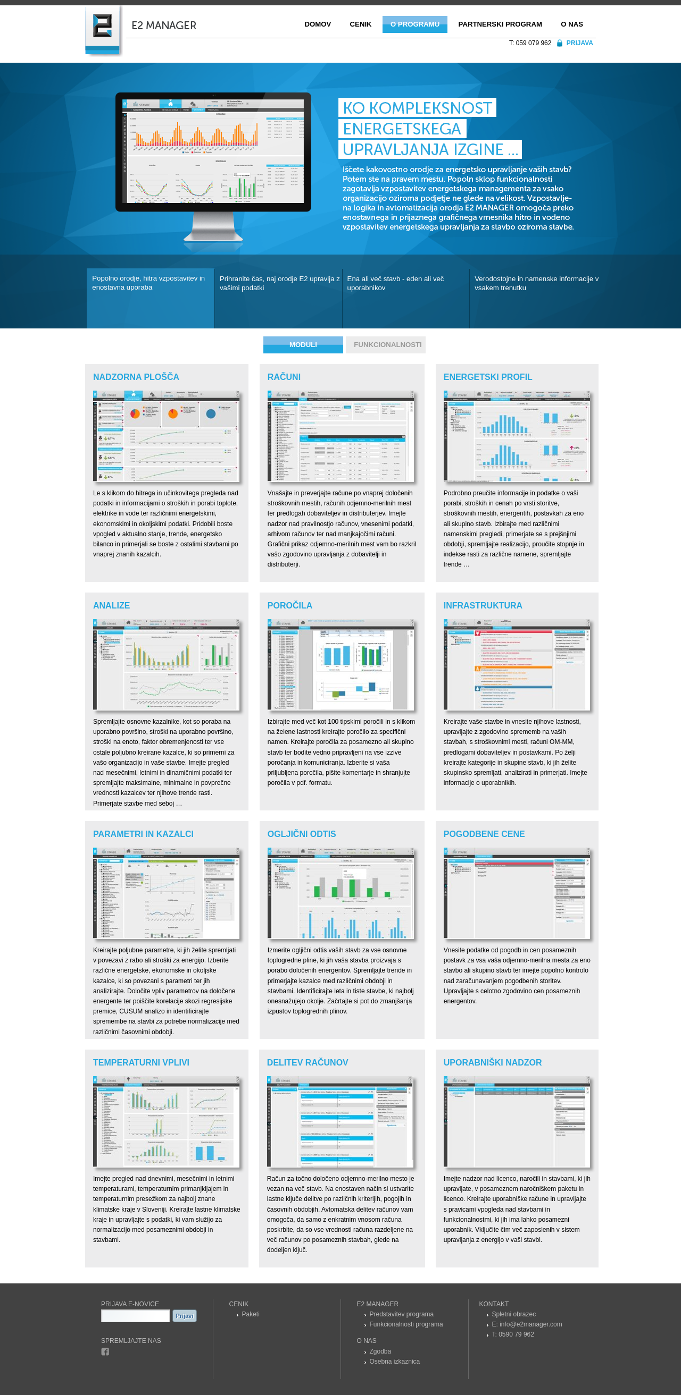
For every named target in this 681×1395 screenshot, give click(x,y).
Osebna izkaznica (395, 1361)
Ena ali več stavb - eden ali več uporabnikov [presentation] (395, 283)
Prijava (580, 43)
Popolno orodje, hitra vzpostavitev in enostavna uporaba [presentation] (148, 282)
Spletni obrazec (514, 1314)
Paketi (251, 1314)
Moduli (303, 345)
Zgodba (381, 1351)
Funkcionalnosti (387, 345)
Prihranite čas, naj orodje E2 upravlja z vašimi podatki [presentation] (280, 283)
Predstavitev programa (402, 1314)
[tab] (150, 298)
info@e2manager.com (531, 1324)
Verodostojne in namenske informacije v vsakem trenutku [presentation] (537, 283)
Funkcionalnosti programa (406, 1324)
